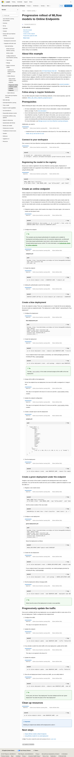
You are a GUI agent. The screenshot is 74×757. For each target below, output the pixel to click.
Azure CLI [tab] (25, 128)
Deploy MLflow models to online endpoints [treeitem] (12, 80)
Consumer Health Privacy (34, 756)
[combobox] (10, 13)
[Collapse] (17, 9)
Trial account (68, 5)
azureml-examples (64, 84)
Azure (23, 10)
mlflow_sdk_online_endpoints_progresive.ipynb (39, 97)
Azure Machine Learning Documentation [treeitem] (8, 19)
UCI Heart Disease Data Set (49, 71)
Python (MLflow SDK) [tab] (54, 128)
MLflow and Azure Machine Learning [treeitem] (10, 49)
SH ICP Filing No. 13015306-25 (8, 754)
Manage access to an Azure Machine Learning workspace (53, 121)
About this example (27, 30)
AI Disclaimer (64, 754)
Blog (12, 756)
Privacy (37, 754)
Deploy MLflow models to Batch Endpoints (36, 734)
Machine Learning (31, 10)
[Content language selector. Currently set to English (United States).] (8, 750)
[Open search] (70, 2)
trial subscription (42, 111)
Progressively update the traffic (30, 35)
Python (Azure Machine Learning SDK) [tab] (38, 128)
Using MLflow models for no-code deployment (36, 736)
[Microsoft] (3, 2)
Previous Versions (5, 756)
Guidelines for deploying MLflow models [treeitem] (11, 71)
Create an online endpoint (29, 33)
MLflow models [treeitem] (9, 53)
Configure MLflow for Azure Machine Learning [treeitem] (11, 56)
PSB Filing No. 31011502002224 (25, 754)
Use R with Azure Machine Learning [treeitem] (11, 96)
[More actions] (70, 11)
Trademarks (53, 756)
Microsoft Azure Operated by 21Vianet (50, 754)
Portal (61, 5)
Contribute (18, 756)
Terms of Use (45, 756)
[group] (47, 156)
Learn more (53, 739)
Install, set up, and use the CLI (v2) (35, 133)
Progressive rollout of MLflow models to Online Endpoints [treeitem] (13, 87)
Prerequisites (26, 31)
